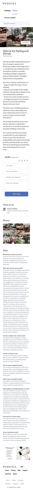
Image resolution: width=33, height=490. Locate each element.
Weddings (7, 10)
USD (21, 467)
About (15, 474)
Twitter (22, 484)
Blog (19, 470)
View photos (25, 42)
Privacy (14, 480)
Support (25, 470)
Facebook (15, 484)
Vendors (15, 10)
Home (7, 470)
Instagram (20, 480)
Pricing (13, 470)
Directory (8, 474)
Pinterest (8, 484)
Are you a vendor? (10, 18)
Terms (8, 480)
